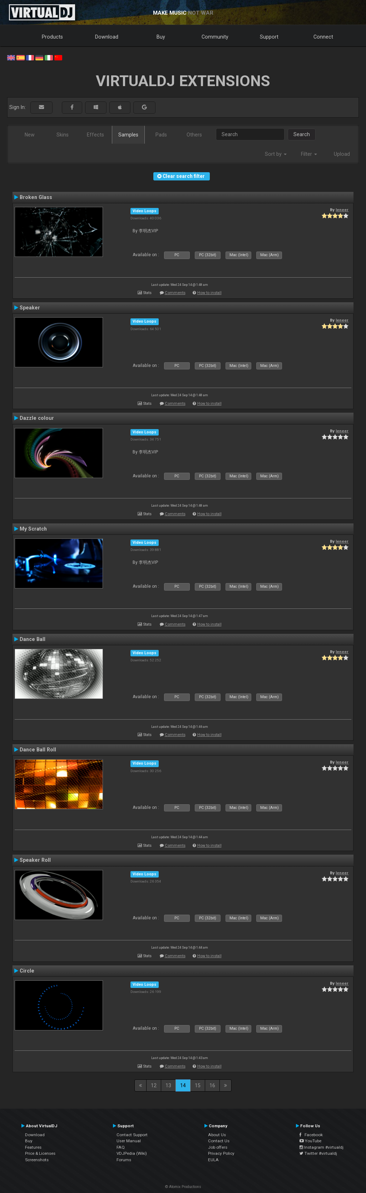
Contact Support (132, 1134)
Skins (62, 135)
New (30, 135)
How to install (209, 292)
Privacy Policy (221, 1153)
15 (198, 1085)
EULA (213, 1159)
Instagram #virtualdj (321, 1147)
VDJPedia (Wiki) (132, 1153)
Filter (309, 154)
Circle (27, 971)
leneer (342, 209)
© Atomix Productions (183, 1186)
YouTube (310, 1140)
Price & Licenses (40, 1153)
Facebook (311, 1134)
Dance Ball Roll (38, 749)
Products (52, 37)
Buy (161, 37)
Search (301, 134)
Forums (124, 1159)
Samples (128, 135)
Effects (95, 135)
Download (106, 37)
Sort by (276, 154)
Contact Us (218, 1140)
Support (269, 37)
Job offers (217, 1147)
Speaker (30, 307)
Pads (161, 135)
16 (212, 1085)
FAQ (121, 1147)
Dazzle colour (37, 418)
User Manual (129, 1140)
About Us (217, 1134)
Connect (323, 37)
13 (168, 1085)
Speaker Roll (35, 860)
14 (183, 1085)
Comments (175, 292)
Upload (342, 154)
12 (154, 1085)
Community (215, 37)
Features (33, 1147)
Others (194, 135)
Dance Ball (32, 639)
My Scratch (33, 529)
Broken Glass (36, 197)
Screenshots (37, 1159)
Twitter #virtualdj (318, 1153)
